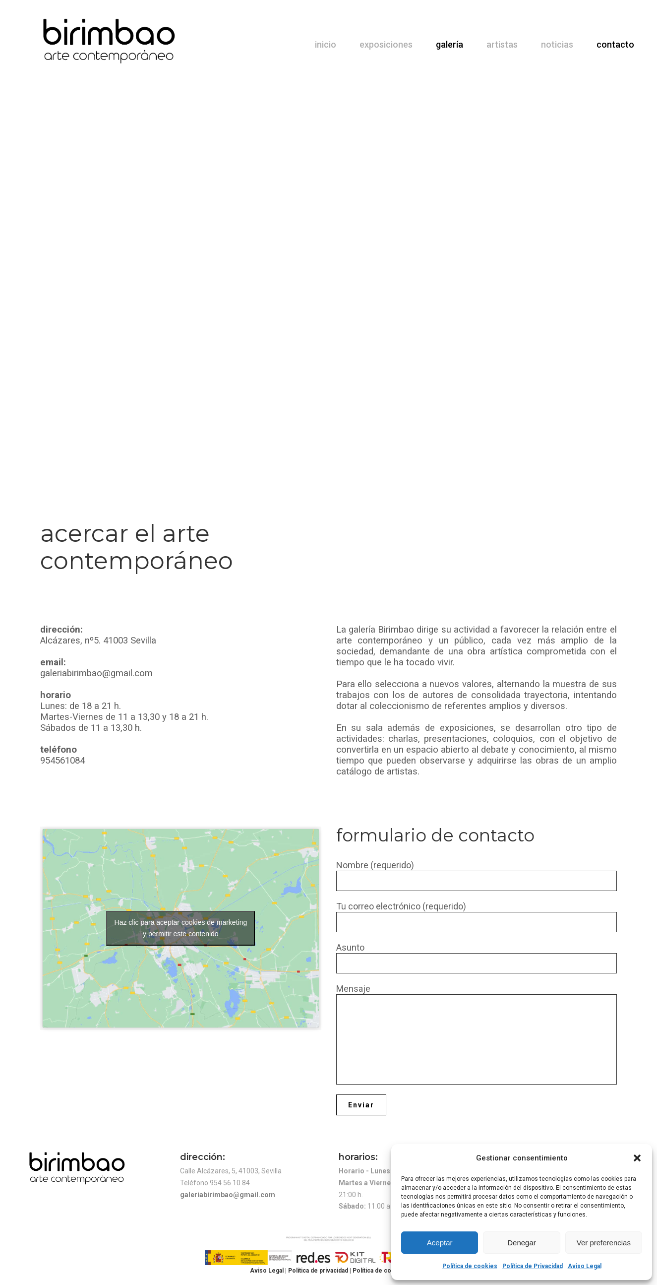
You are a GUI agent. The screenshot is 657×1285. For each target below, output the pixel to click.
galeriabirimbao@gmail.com (227, 1195)
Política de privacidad (319, 1270)
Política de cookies (469, 1266)
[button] (637, 1158)
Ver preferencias (604, 1242)
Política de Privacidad (532, 1266)
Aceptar (440, 1242)
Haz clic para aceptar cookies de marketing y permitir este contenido (181, 928)
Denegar (521, 1242)
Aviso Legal (584, 1266)
